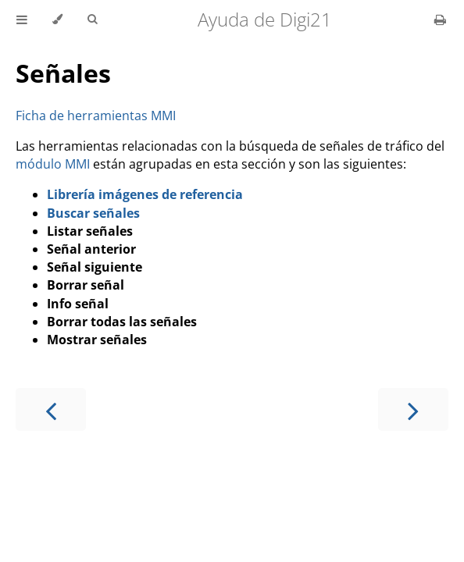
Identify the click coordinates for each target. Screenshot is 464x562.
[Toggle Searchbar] (92, 19)
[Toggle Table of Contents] (22, 19)
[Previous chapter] (51, 409)
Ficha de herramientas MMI (96, 115)
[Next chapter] (413, 409)
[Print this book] (440, 19)
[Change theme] (57, 19)
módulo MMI (53, 164)
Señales (63, 73)
